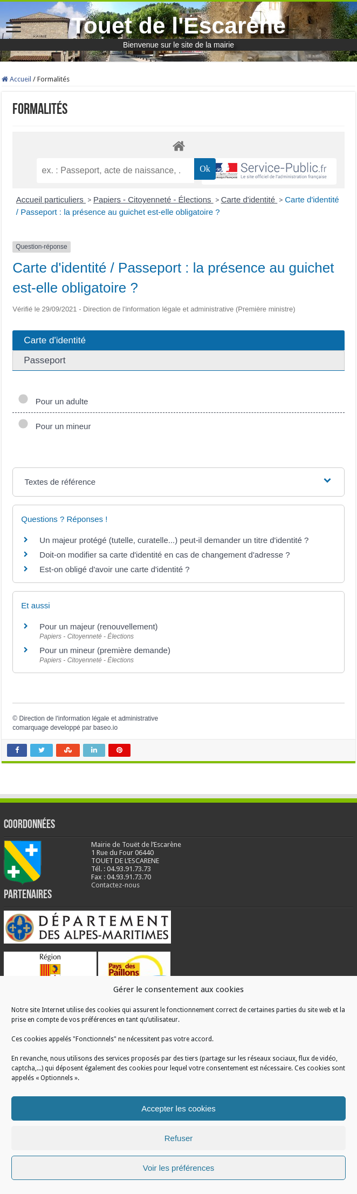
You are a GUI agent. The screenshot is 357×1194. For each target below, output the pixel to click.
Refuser (178, 1138)
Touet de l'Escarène (178, 25)
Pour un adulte (53, 401)
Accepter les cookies (178, 1108)
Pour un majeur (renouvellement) (98, 626)
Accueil (16, 79)
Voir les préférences (179, 1167)
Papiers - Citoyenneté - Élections (153, 199)
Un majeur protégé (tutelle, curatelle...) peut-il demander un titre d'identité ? (173, 540)
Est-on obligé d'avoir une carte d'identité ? (114, 569)
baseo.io (105, 727)
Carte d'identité (249, 199)
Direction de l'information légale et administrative (89, 718)
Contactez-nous (115, 885)
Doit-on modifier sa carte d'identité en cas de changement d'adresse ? (164, 554)
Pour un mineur (54, 426)
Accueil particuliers (51, 199)
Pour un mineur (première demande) (104, 650)
